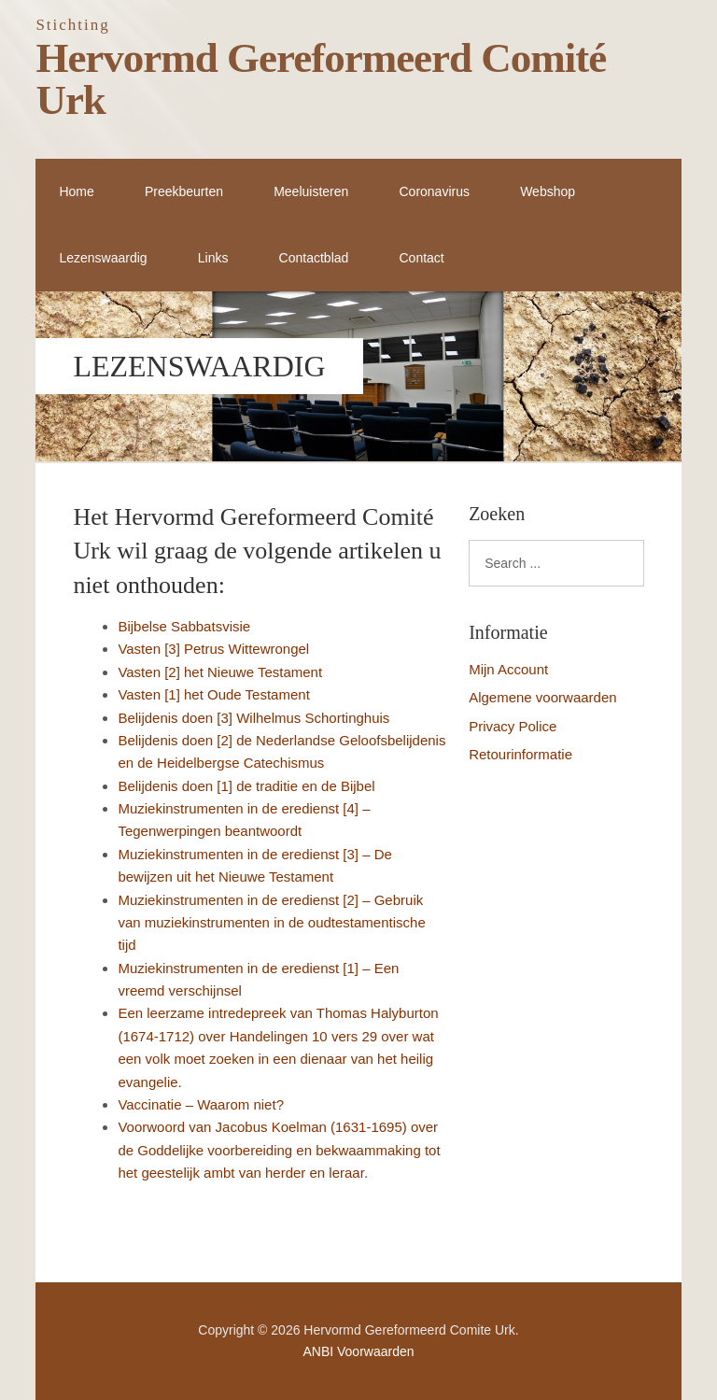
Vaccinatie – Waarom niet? (201, 1104)
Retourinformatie (520, 754)
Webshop (547, 191)
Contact (421, 257)
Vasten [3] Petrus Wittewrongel (213, 649)
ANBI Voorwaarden (358, 1351)
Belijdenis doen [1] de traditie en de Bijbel (246, 786)
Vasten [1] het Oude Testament (213, 694)
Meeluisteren (311, 191)
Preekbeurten (184, 191)
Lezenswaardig (103, 257)
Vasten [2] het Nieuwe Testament (220, 672)
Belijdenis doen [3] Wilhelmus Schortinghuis (253, 718)
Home (76, 191)
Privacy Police (512, 726)
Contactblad (314, 257)
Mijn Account (508, 669)
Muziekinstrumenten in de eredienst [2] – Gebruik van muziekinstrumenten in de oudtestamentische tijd (271, 923)
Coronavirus (434, 191)
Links (213, 257)
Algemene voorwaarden (542, 697)
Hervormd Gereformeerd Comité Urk (320, 79)
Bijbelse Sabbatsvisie (184, 626)
